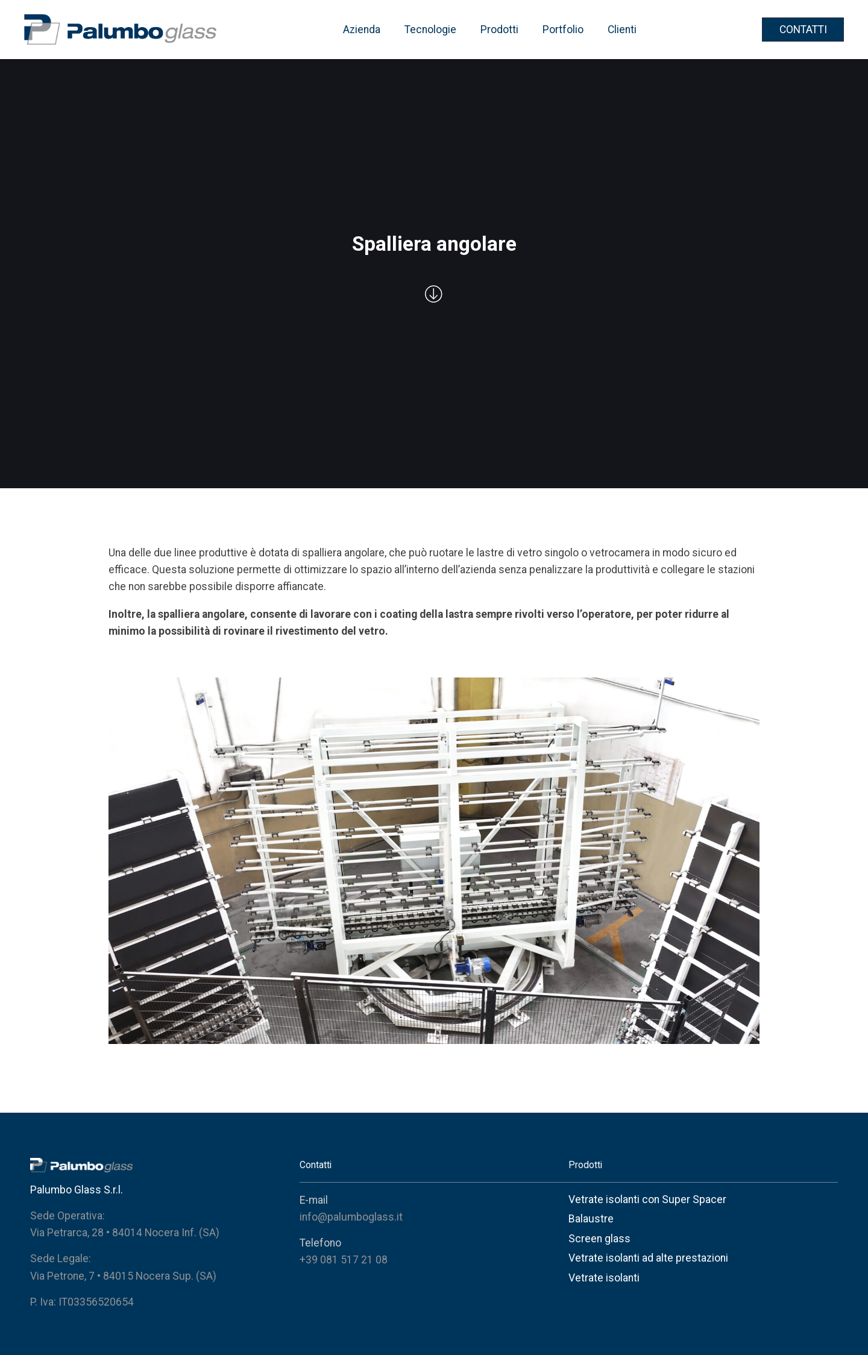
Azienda (361, 30)
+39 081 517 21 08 (344, 1260)
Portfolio (562, 30)
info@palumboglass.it (351, 1217)
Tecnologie (430, 30)
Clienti (622, 30)
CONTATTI (803, 30)
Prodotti (499, 30)
